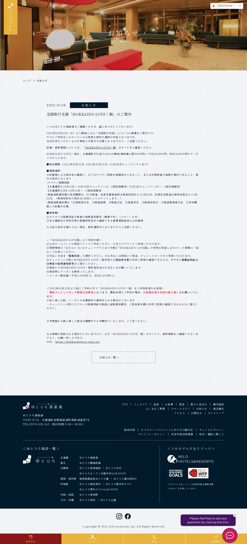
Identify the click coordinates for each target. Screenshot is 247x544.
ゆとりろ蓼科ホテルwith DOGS (98, 491)
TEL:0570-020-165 (36, 426)
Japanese (222, 6)
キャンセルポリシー (211, 432)
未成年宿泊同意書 (182, 436)
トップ (27, 80)
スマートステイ (180, 411)
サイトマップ (216, 415)
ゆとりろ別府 (87, 502)
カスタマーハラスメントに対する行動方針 (167, 432)
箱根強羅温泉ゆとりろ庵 (94, 481)
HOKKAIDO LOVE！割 (100, 147)
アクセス (179, 415)
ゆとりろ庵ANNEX (125, 481)
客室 (182, 406)
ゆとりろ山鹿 (108, 502)
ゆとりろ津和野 (88, 497)
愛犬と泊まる (199, 406)
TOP (125, 406)
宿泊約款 (129, 432)
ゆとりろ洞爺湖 (88, 459)
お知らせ (42, 80)
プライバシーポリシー (151, 436)
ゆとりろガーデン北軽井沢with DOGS (102, 475)
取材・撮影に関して (211, 436)
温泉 (156, 406)
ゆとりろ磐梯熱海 (90, 465)
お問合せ (196, 415)
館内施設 (218, 406)
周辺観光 (218, 411)
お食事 (169, 406)
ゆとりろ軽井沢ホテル (119, 486)
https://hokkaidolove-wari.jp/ (77, 342)
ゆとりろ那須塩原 (90, 470)
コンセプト (141, 406)
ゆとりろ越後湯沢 (90, 486)
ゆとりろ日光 (114, 470)
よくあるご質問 (155, 411)
